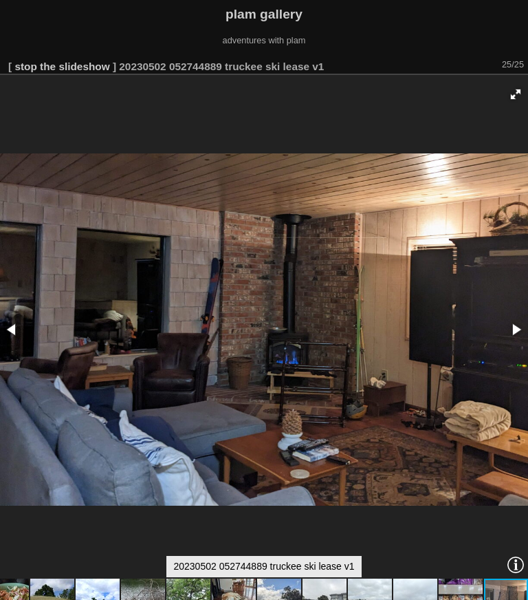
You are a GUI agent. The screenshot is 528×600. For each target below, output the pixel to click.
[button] (516, 94)
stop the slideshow (61, 66)
